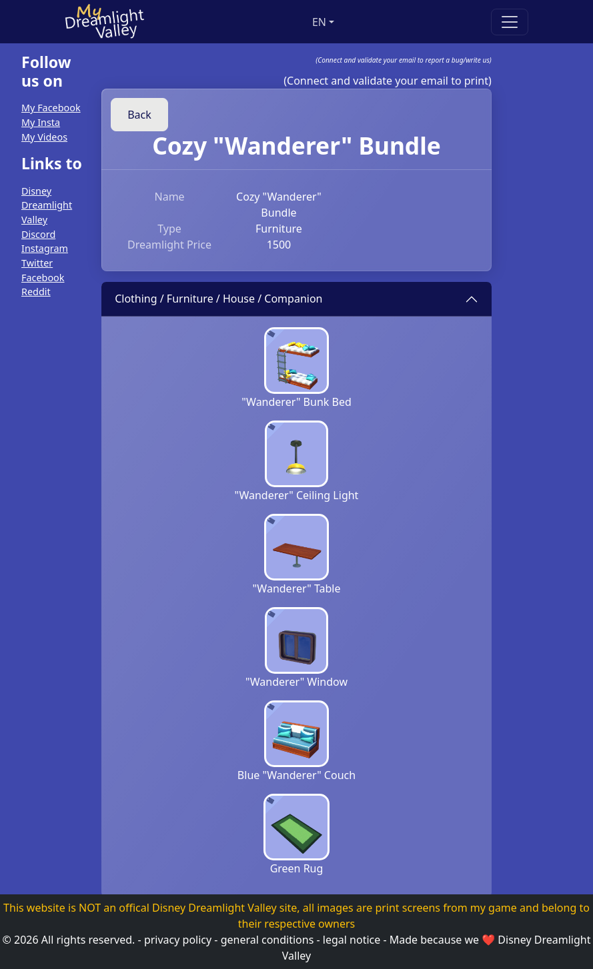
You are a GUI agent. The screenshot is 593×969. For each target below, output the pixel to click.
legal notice (351, 939)
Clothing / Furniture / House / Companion (218, 298)
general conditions (267, 939)
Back (139, 114)
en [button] (319, 22)
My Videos (44, 137)
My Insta (40, 122)
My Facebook (51, 107)
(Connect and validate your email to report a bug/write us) (404, 60)
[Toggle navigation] (509, 22)
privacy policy (177, 939)
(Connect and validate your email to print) (387, 80)
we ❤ (480, 939)
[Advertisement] (42, 510)
